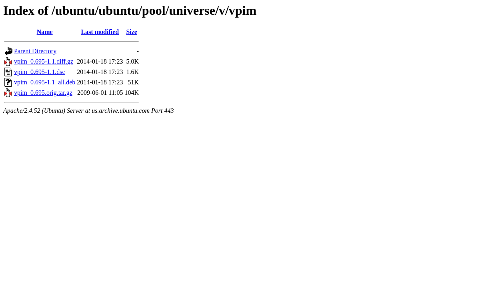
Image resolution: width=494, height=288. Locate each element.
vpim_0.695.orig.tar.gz (43, 92)
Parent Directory (35, 51)
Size (131, 31)
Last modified (100, 31)
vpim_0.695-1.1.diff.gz (43, 61)
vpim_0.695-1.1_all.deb (44, 82)
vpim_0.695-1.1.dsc (39, 71)
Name (45, 31)
